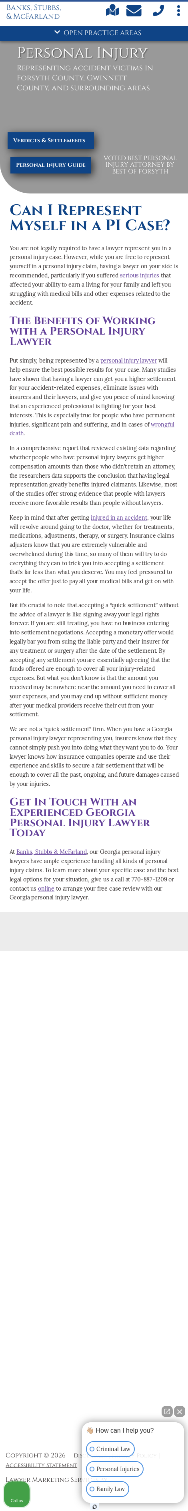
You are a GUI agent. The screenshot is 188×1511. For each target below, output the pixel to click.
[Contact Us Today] (135, 12)
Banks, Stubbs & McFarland (51, 851)
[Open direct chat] (167, 1411)
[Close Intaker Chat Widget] (179, 1411)
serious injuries (140, 275)
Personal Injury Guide (51, 165)
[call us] (157, 15)
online (46, 888)
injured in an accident (119, 517)
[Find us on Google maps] (112, 14)
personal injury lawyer (128, 360)
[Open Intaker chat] (94, 1506)
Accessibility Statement (41, 1465)
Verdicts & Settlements (49, 140)
